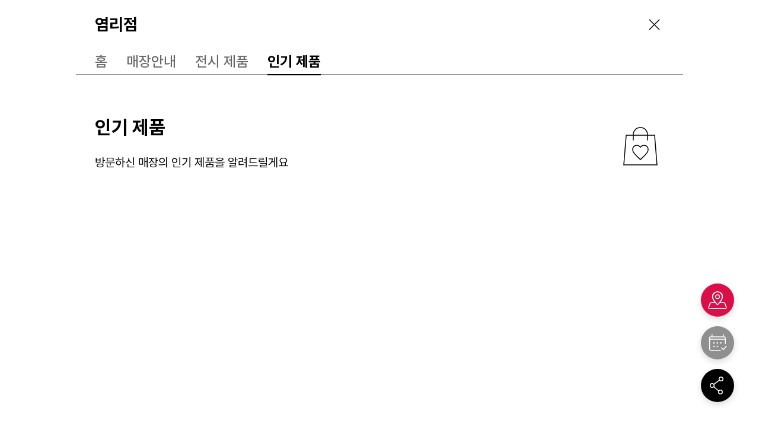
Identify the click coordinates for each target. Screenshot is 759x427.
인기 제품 (294, 61)
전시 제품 (221, 61)
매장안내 (151, 61)
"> (717, 342)
